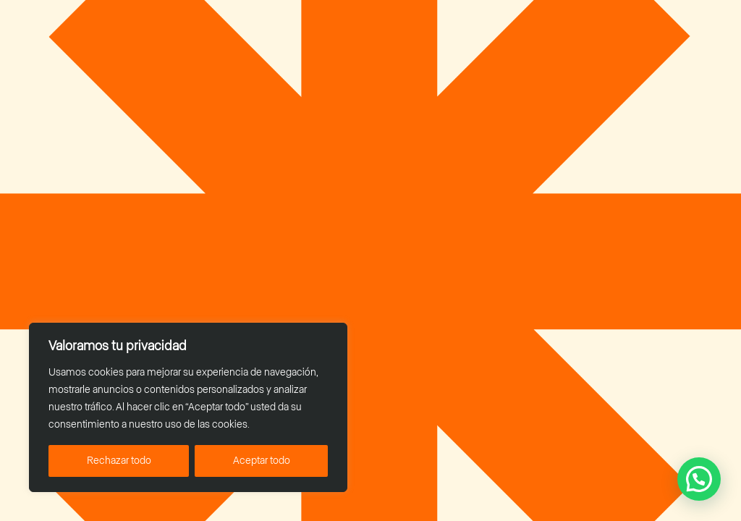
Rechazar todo (119, 461)
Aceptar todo (261, 461)
